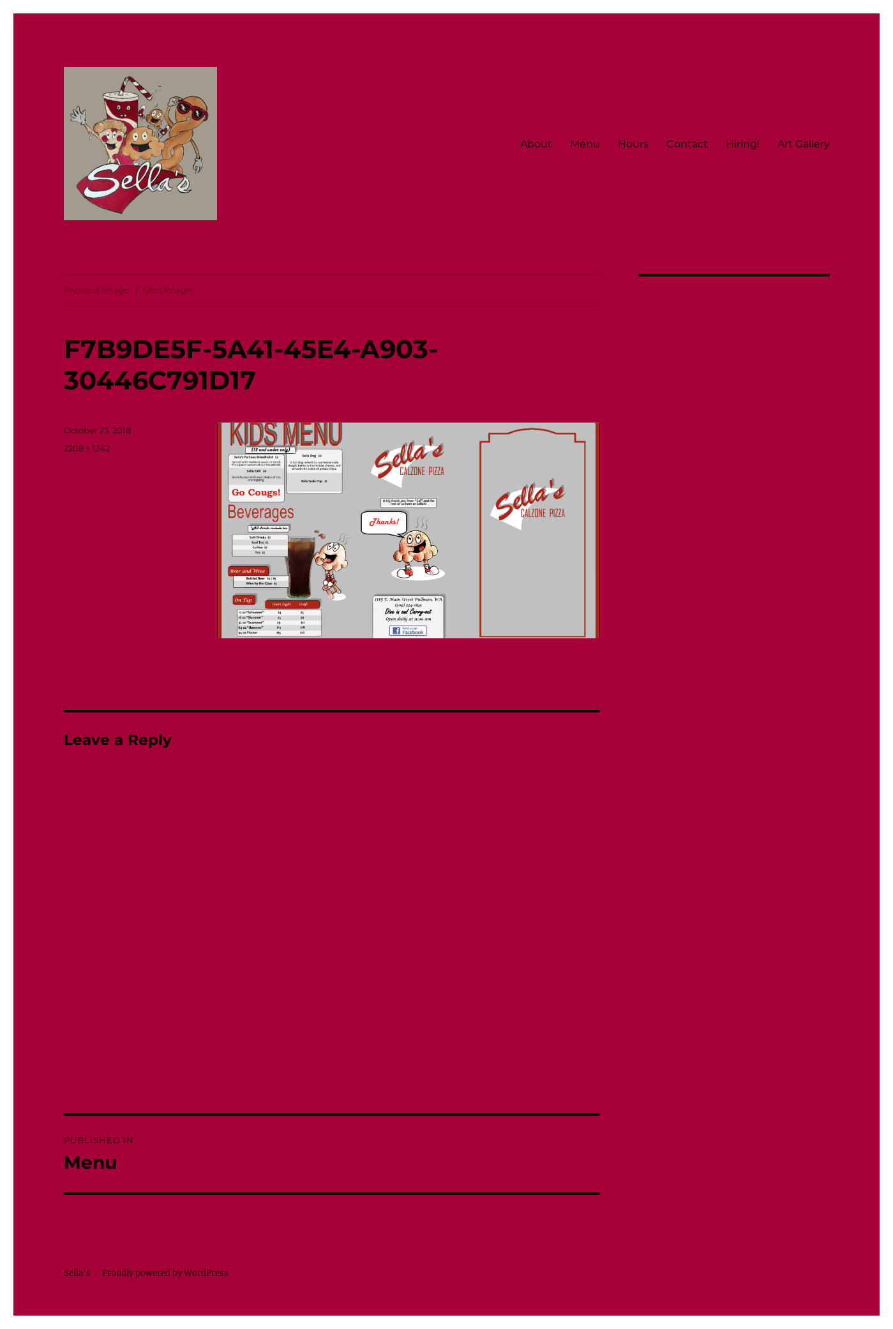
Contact (687, 144)
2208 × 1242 (87, 448)
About (536, 144)
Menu (585, 144)
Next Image (166, 290)
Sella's (77, 1273)
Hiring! (743, 144)
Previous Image (96, 290)
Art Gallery (803, 144)
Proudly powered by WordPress (165, 1273)
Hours (633, 144)
